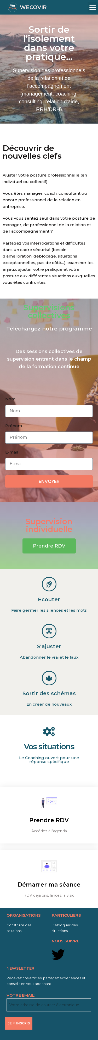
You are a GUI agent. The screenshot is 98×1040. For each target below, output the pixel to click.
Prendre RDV (49, 820)
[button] (93, 7)
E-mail (11, 452)
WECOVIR (33, 7)
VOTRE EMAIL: (49, 1002)
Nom (10, 398)
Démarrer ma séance (49, 884)
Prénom (13, 425)
